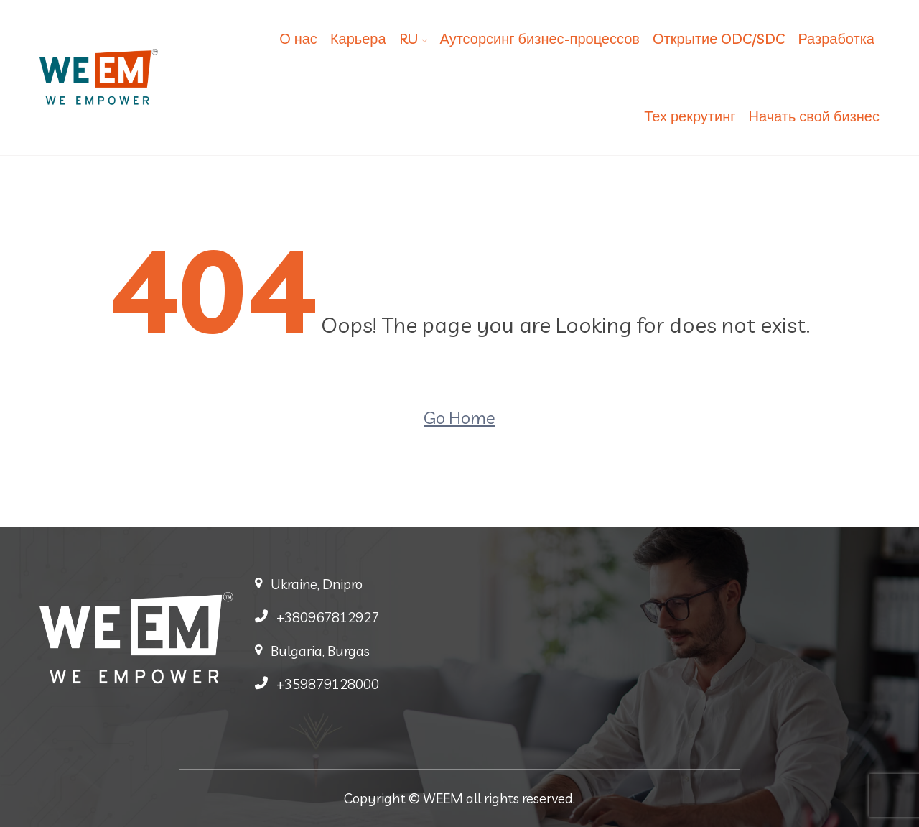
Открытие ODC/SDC (719, 38)
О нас (298, 38)
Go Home (459, 417)
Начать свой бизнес (814, 116)
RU (408, 38)
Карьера (358, 38)
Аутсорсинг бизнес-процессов (540, 38)
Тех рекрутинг (689, 116)
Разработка (836, 38)
